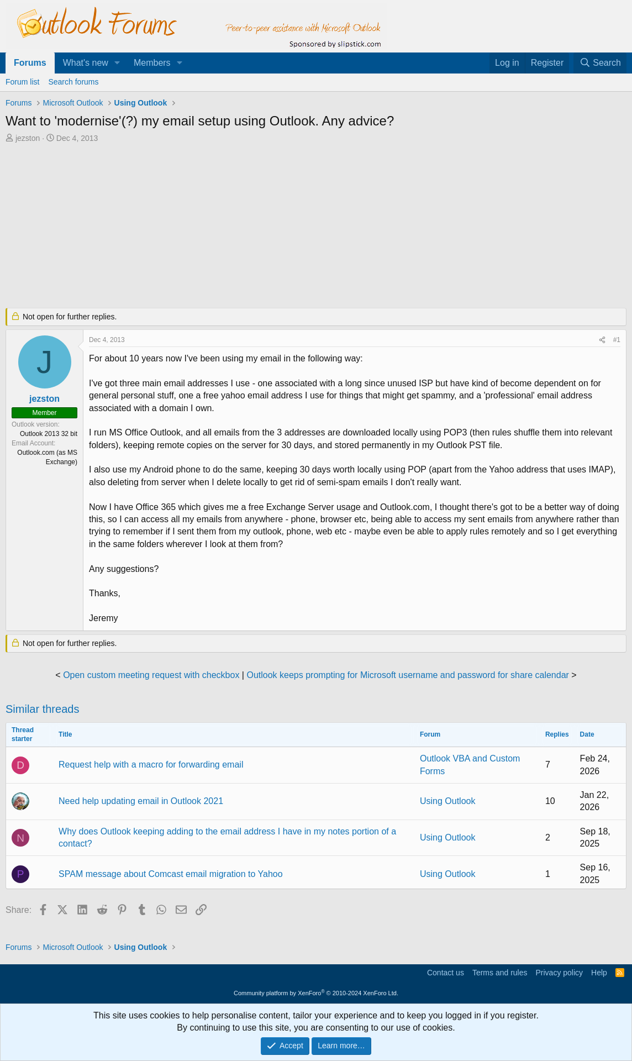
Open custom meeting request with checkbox (151, 675)
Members (152, 62)
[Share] (602, 340)
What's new (85, 62)
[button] (117, 62)
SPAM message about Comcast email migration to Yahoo (171, 874)
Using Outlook (448, 801)
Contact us (445, 972)
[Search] (599, 62)
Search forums (73, 81)
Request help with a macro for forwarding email (151, 764)
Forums (30, 62)
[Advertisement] (273, 226)
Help (599, 972)
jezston (27, 138)
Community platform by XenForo (316, 993)
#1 (616, 340)
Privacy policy (559, 972)
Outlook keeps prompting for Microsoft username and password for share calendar (407, 675)
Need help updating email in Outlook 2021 (141, 801)
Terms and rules (500, 972)
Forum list (22, 81)
